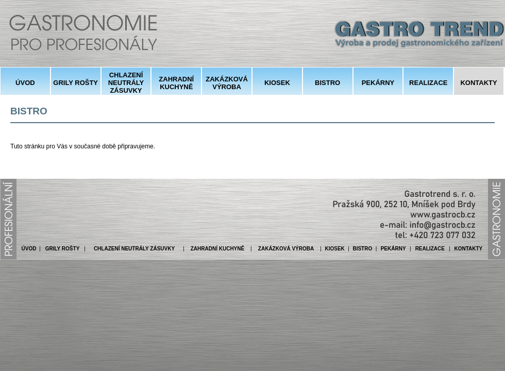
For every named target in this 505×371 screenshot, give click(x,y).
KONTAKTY (478, 83)
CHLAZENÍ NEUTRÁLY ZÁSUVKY (126, 82)
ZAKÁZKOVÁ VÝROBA (227, 83)
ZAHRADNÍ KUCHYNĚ (176, 83)
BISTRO (327, 83)
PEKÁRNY (378, 83)
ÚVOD (25, 83)
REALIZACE (428, 83)
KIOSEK (277, 83)
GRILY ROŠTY (75, 83)
